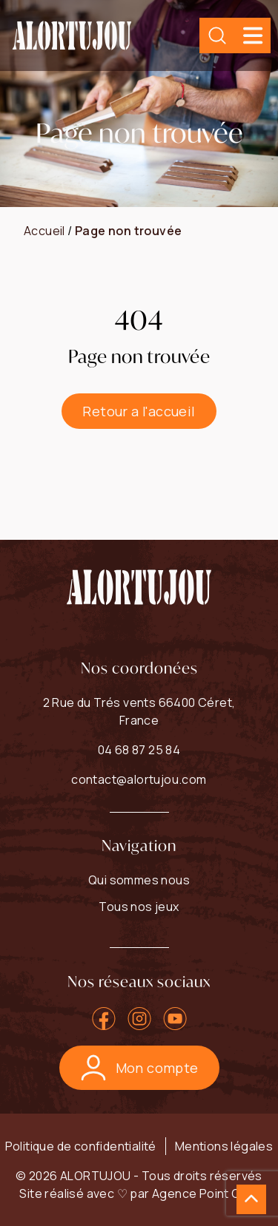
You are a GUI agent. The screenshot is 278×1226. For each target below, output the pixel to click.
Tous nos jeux (139, 906)
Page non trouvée (128, 231)
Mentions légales (224, 1146)
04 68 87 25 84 (139, 750)
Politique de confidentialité (80, 1146)
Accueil (44, 231)
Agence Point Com (205, 1193)
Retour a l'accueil (138, 411)
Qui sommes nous (139, 880)
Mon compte (139, 1067)
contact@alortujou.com (138, 779)
